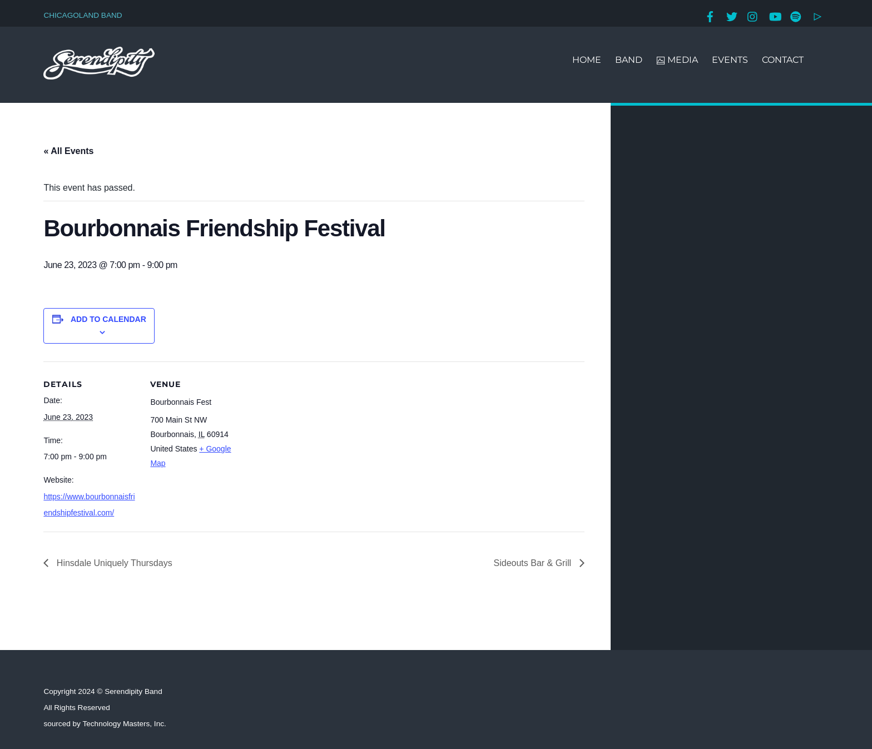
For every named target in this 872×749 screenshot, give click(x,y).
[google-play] (817, 15)
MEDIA (677, 59)
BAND (628, 59)
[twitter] (732, 15)
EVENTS (730, 59)
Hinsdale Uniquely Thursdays (113, 563)
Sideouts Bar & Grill (534, 563)
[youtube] (774, 15)
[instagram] (753, 15)
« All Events (68, 151)
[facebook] (710, 15)
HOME (586, 59)
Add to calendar (108, 319)
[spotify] (796, 15)
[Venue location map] (315, 438)
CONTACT (783, 59)
